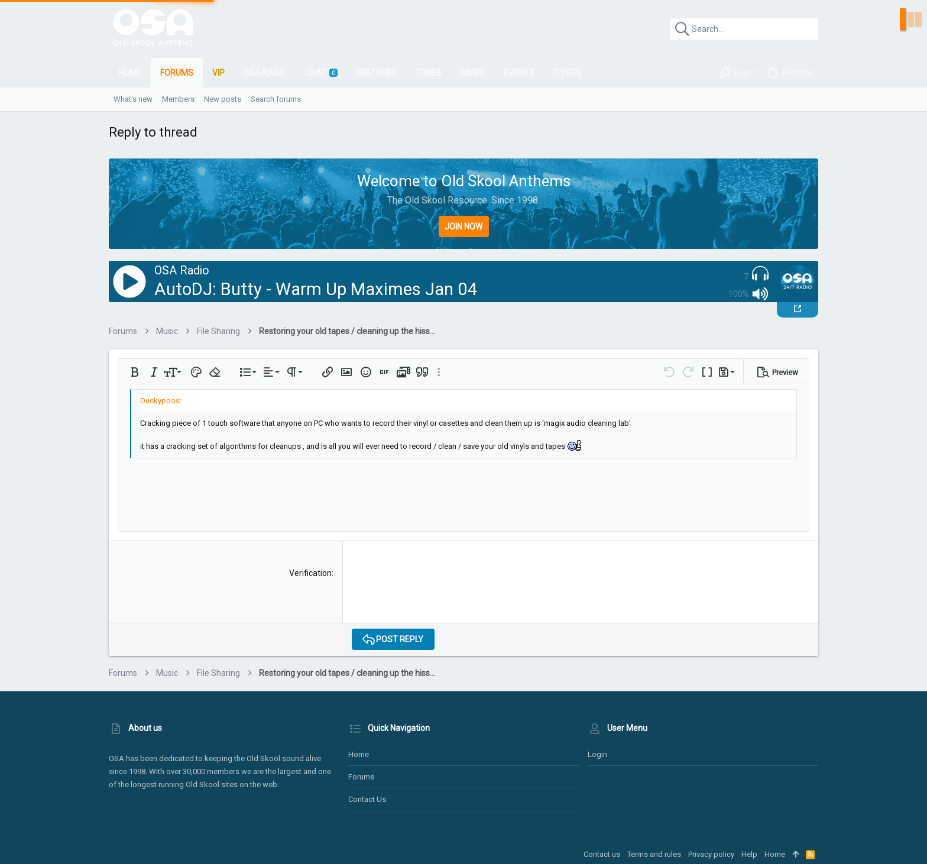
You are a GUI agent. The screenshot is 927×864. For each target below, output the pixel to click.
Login (597, 754)
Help (749, 854)
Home (358, 754)
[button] (135, 372)
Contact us (367, 799)
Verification (310, 573)
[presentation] (441, 591)
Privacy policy (711, 854)
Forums (361, 776)
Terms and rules (654, 854)
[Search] (744, 29)
